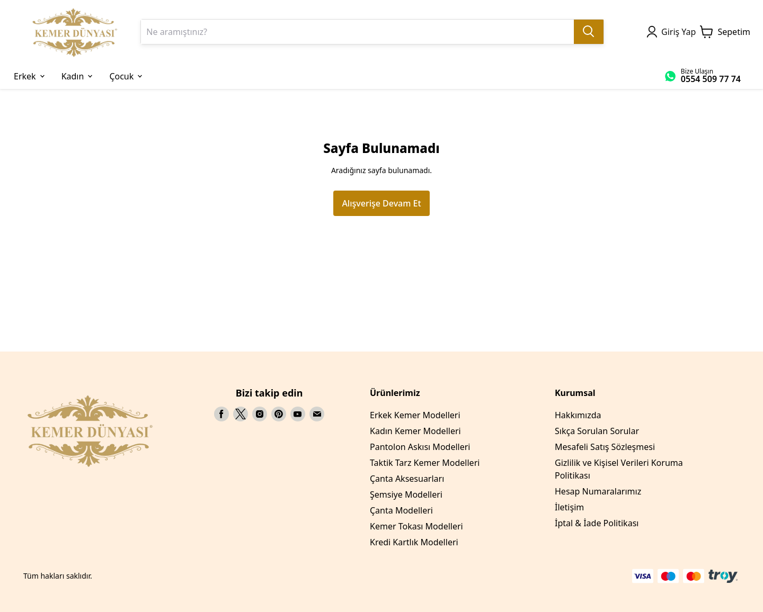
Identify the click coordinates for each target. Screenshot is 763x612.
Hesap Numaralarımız (598, 491)
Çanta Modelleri (401, 510)
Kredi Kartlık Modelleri (414, 542)
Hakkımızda (578, 415)
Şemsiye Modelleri (406, 494)
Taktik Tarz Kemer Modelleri (425, 463)
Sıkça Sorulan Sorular (597, 431)
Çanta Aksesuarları (407, 478)
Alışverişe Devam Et (381, 203)
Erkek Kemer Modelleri (415, 415)
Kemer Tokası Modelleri (416, 526)
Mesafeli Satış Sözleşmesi (605, 447)
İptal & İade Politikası (596, 523)
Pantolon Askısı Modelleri (420, 447)
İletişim (569, 507)
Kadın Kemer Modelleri (415, 431)
